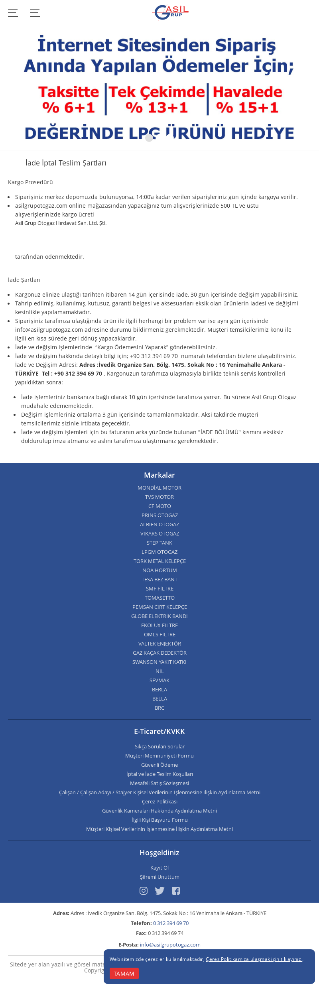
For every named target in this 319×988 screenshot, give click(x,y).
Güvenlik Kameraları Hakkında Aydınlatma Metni (159, 810)
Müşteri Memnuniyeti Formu (159, 755)
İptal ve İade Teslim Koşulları (159, 774)
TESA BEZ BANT (159, 579)
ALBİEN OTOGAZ (159, 524)
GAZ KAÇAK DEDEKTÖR (160, 652)
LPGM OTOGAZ (159, 552)
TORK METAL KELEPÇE (160, 561)
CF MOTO (159, 506)
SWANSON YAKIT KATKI (159, 662)
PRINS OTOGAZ (160, 515)
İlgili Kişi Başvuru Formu (160, 820)
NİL (160, 671)
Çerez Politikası (159, 801)
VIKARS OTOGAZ (159, 533)
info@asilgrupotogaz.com (170, 944)
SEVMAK (159, 680)
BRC (159, 708)
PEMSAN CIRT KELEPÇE (159, 607)
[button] (149, 138)
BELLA (159, 698)
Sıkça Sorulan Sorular (160, 746)
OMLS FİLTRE (159, 634)
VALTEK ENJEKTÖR (159, 643)
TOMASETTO (160, 597)
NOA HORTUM (159, 570)
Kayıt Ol (159, 867)
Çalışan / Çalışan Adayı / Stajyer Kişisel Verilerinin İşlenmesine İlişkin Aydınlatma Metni (159, 792)
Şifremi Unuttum (159, 877)
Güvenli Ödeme (159, 765)
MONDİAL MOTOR (159, 487)
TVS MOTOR (159, 497)
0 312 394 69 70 (171, 923)
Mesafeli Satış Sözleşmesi (159, 783)
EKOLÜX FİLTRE (159, 625)
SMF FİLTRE (159, 588)
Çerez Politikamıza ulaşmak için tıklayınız (254, 959)
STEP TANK (159, 542)
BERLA (159, 689)
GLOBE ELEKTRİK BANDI (159, 616)
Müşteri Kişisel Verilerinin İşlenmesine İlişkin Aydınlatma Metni (159, 829)
